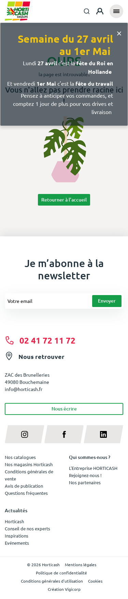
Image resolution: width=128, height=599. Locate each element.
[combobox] (87, 11)
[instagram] (24, 434)
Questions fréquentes (26, 493)
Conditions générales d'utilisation (52, 581)
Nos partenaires (85, 482)
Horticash (14, 521)
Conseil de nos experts (27, 528)
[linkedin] (103, 434)
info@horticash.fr (23, 389)
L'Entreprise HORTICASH (93, 468)
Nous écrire (64, 408)
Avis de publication (24, 486)
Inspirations (16, 536)
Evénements (17, 543)
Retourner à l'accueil (64, 199)
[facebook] (64, 434)
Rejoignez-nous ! (85, 475)
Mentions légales (80, 564)
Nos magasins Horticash (29, 464)
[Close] (119, 33)
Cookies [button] (95, 581)
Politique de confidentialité (61, 572)
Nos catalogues (20, 457)
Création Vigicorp (64, 589)
